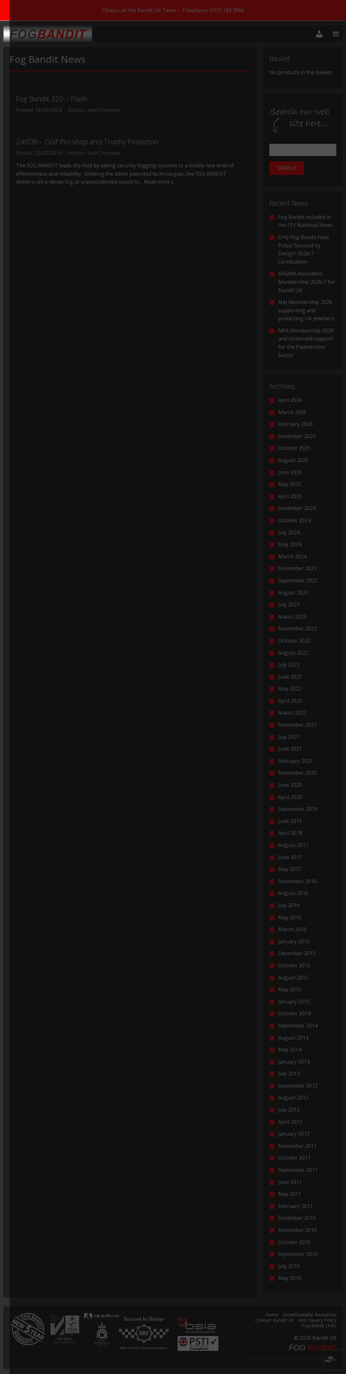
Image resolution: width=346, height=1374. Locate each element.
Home (271, 1315)
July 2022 (289, 664)
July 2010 (289, 1266)
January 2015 (294, 1001)
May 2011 (289, 1193)
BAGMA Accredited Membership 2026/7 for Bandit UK (306, 281)
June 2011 (290, 1182)
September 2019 (298, 808)
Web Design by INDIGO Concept (290, 1358)
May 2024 (289, 544)
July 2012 (289, 1109)
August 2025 (293, 460)
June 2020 (290, 784)
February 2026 (295, 423)
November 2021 (297, 724)
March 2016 (292, 929)
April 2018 (290, 832)
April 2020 (290, 797)
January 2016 (294, 941)
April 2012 (290, 1121)
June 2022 (290, 676)
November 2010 (297, 1230)
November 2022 (297, 628)
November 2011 (297, 1145)
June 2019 (290, 821)
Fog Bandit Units (319, 1326)
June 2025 (290, 472)
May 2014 (289, 1049)
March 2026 (292, 412)
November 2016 (297, 881)
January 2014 (294, 1061)
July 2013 (289, 1073)
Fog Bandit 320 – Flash (51, 98)
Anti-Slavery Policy (317, 1320)
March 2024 (292, 556)
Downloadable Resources (309, 1315)
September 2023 (298, 580)
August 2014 (293, 1037)
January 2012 (294, 1133)
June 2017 (290, 857)
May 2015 (289, 989)
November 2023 (297, 568)
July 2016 (289, 905)
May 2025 (289, 484)
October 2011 (294, 1157)
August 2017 (293, 845)
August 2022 (293, 652)
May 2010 (289, 1278)
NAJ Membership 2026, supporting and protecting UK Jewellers (306, 310)
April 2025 (290, 496)
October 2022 (294, 640)
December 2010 (297, 1217)
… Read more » (156, 181)
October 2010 (294, 1242)
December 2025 (297, 436)
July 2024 (289, 532)
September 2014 (298, 1025)
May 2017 (289, 869)
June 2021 (290, 748)
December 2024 (297, 508)
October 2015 (294, 965)
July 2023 (289, 604)
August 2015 (293, 977)
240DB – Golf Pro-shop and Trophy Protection (87, 141)
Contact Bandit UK (274, 1320)
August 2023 (293, 592)
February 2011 (295, 1206)
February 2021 (295, 760)
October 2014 (294, 1013)
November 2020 (297, 772)
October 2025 (294, 447)
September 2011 (298, 1169)
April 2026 (290, 399)
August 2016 (293, 893)
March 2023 (292, 616)
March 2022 (292, 712)
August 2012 (293, 1097)
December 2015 (297, 953)
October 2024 (294, 520)
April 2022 (290, 700)
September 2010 (298, 1254)
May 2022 (289, 688)
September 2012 (298, 1085)
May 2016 (289, 917)
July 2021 (289, 736)
